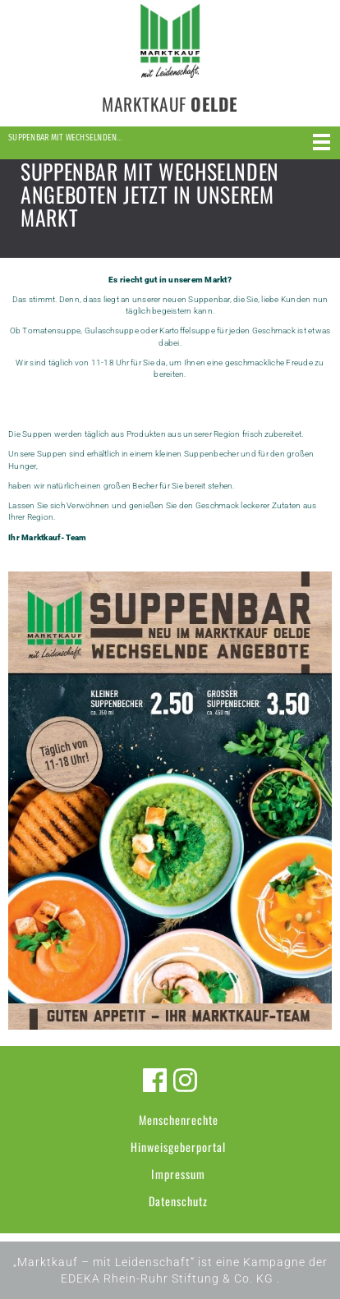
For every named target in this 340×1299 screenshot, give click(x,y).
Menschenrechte (178, 1119)
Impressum (178, 1173)
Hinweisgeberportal (178, 1146)
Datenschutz (178, 1200)
